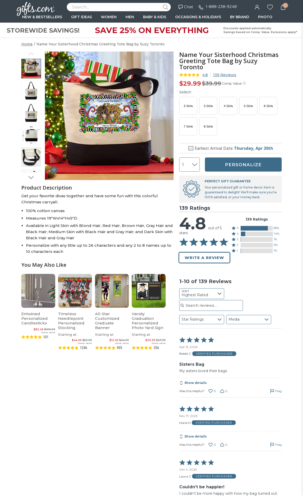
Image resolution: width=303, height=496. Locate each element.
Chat (185, 6)
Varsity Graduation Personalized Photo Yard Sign (147, 320)
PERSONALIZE (243, 164)
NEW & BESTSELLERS (42, 17)
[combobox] (201, 293)
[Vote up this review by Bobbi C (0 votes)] (212, 391)
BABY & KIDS (154, 17)
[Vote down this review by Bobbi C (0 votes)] (224, 391)
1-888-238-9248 (221, 6)
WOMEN (109, 17)
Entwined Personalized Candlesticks (34, 318)
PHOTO (265, 17)
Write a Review (204, 257)
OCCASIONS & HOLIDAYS (198, 17)
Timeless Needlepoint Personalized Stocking (71, 320)
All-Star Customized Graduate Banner (107, 320)
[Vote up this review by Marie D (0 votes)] (212, 445)
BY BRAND (239, 17)
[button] (257, 228)
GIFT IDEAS (81, 17)
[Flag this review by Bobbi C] (276, 391)
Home (27, 44)
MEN (130, 17)
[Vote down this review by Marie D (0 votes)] (224, 445)
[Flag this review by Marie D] (276, 445)
